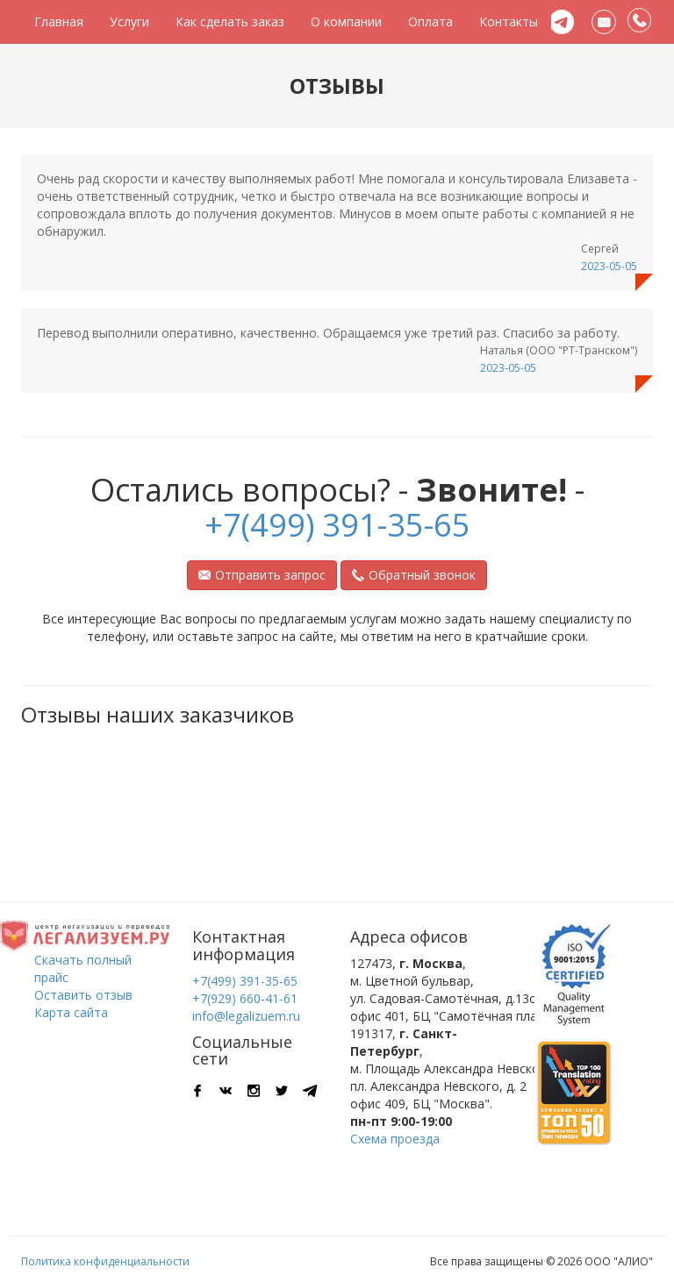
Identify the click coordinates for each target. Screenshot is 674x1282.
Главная (58, 21)
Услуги (129, 21)
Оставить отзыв (83, 994)
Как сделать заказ (230, 21)
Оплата (430, 21)
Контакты (508, 21)
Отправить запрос (262, 574)
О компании (346, 21)
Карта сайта (71, 1012)
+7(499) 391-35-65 (337, 524)
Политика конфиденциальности (105, 1261)
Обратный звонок (414, 574)
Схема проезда (395, 1138)
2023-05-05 (609, 266)
